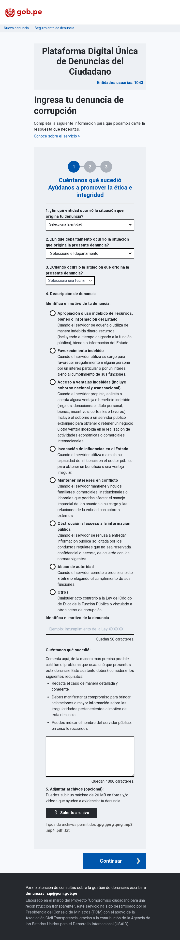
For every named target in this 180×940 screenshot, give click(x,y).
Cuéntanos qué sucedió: (68, 650)
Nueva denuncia (16, 28)
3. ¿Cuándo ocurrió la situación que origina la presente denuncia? (87, 270)
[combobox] (90, 225)
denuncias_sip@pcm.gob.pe (51, 893)
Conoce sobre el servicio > (57, 136)
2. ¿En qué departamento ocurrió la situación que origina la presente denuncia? (87, 242)
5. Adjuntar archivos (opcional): (75, 789)
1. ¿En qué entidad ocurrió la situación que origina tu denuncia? (85, 213)
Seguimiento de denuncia (54, 28)
